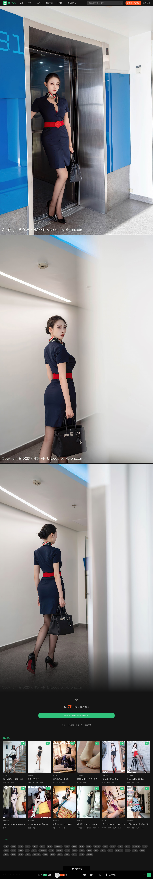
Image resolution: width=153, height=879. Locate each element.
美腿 (103, 782)
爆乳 (67, 854)
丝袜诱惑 (136, 846)
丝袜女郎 (80, 828)
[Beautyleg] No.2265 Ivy (110, 779)
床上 (67, 850)
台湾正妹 (130, 820)
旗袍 (29, 828)
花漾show (56, 820)
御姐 (27, 854)
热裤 (133, 828)
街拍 (138, 828)
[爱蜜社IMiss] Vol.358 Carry (87, 824)
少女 (52, 854)
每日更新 (49, 3)
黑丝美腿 (37, 854)
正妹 (51, 850)
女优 (103, 850)
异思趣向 (6, 775)
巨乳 (134, 850)
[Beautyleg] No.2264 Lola (135, 779)
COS (6, 846)
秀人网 (55, 775)
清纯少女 (6, 782)
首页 (21, 3)
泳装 (45, 854)
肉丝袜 (59, 850)
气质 (81, 854)
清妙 (66, 875)
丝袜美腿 (88, 828)
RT (27, 850)
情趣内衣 (58, 846)
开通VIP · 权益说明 (133, 3)
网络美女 (31, 775)
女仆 (127, 850)
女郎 (54, 782)
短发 (110, 850)
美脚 (6, 850)
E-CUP (79, 782)
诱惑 (13, 846)
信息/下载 (112, 875)
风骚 (20, 854)
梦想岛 (12, 3)
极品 (49, 846)
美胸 (88, 846)
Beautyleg (105, 775)
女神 (94, 828)
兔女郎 (104, 828)
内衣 (120, 846)
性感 (58, 782)
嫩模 (74, 846)
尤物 (144, 846)
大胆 (54, 828)
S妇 (96, 850)
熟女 (6, 854)
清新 (13, 850)
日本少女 (119, 850)
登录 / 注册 (146, 3)
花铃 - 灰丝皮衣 (33, 779)
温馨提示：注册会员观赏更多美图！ (76, 715)
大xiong (97, 846)
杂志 (127, 846)
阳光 (142, 850)
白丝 (59, 854)
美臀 (74, 850)
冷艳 (29, 782)
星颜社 (50, 875)
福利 (42, 846)
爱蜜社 (79, 820)
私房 (105, 846)
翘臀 (81, 850)
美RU (112, 846)
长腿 (12, 782)
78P (101, 875)
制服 (20, 850)
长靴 (63, 828)
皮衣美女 (35, 782)
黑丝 (113, 782)
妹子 (35, 846)
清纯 (34, 850)
